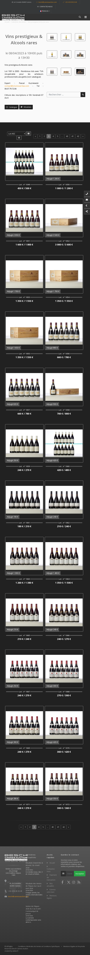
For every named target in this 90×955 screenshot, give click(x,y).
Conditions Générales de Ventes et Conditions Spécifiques (39, 946)
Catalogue (11, 107)
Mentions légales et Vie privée (74, 946)
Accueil (7, 22)
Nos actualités (50, 884)
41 (72, 136)
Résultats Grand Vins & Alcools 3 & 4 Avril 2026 (34, 865)
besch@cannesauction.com (46, 2)
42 (78, 136)
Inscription (79, 873)
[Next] (83, 136)
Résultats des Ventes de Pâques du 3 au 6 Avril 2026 (33, 885)
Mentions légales (52, 897)
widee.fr (15, 951)
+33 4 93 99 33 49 (70, 2)
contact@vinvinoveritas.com (17, 86)
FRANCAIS (44, 11)
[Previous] (35, 136)
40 (67, 136)
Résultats (26, 107)
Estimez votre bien (51, 890)
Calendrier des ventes (18, 22)
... (62, 136)
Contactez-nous (44, 7)
